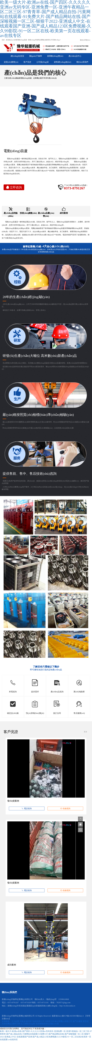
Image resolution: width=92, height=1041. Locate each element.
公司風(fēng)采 (42, 62)
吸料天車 (16, 1024)
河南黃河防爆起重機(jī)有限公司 (59, 1021)
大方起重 (15, 1021)
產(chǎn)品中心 (75, 56)
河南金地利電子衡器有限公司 (32, 1021)
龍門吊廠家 (78, 1021)
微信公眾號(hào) (85, 40)
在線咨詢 (65, 808)
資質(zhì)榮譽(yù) (11, 62)
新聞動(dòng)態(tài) (55, 56)
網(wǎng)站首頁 (17, 56)
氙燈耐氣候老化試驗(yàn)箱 (47, 1024)
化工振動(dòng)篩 (28, 1024)
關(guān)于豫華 (35, 56)
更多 (85, 732)
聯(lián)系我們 (82, 62)
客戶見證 (27, 62)
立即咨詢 (14, 187)
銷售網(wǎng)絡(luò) (62, 62)
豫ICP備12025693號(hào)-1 (73, 1016)
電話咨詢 (27, 808)
